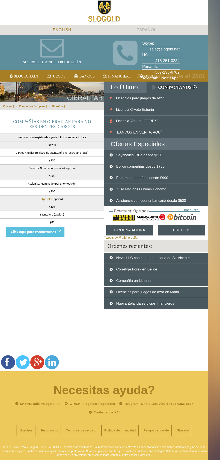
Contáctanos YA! (106, 412)
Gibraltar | (58, 106)
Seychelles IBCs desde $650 (139, 155)
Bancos (84, 76)
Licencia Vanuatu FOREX (136, 121)
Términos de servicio (81, 430)
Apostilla (47, 199)
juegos (56, 76)
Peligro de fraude (156, 430)
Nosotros (26, 430)
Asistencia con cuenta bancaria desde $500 (151, 201)
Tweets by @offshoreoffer (121, 237)
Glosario (183, 430)
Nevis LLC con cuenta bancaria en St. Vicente (153, 258)
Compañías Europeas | (33, 106)
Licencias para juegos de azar (140, 98)
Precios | (8, 106)
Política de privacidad (120, 430)
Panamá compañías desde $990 (142, 178)
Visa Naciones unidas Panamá (141, 189)
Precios (181, 230)
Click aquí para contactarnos (33, 231)
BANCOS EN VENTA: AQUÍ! (139, 132)
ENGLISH (62, 29)
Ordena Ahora (129, 230)
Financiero (117, 76)
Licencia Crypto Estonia (135, 110)
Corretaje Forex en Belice (136, 269)
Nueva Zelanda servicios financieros (145, 303)
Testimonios (49, 430)
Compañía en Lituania (133, 281)
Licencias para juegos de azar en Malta (147, 292)
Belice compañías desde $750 (140, 166)
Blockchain (24, 76)
